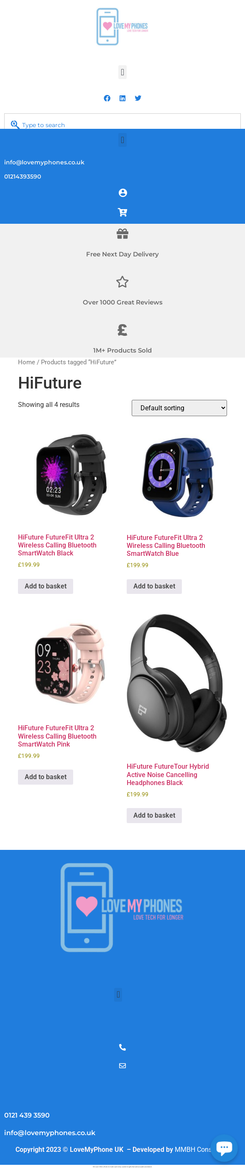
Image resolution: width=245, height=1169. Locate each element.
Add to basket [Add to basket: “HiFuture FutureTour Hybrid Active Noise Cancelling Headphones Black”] (154, 815)
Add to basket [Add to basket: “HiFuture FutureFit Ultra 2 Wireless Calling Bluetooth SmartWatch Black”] (45, 586)
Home (26, 362)
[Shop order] (179, 408)
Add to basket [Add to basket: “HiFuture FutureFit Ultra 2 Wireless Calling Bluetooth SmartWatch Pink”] (45, 777)
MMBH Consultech (202, 1150)
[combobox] (122, 125)
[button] (122, 72)
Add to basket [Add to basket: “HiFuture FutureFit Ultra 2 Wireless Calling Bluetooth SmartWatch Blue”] (154, 586)
